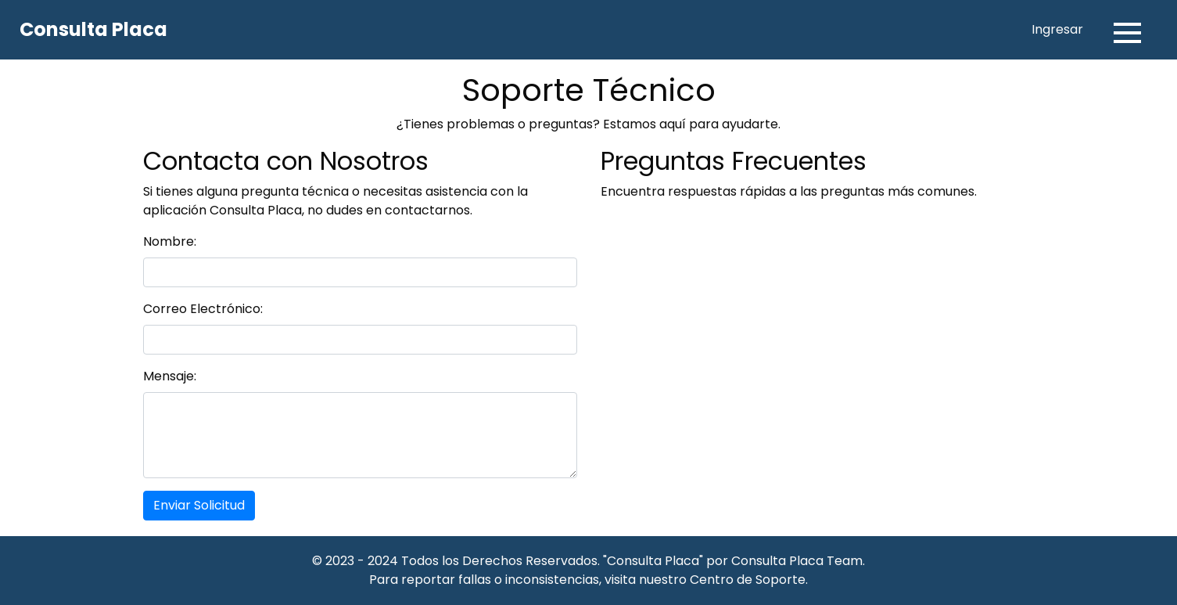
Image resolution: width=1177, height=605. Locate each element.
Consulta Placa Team (797, 561)
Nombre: (169, 241)
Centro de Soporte (748, 580)
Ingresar (1057, 29)
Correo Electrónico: (203, 309)
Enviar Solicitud (199, 505)
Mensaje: (169, 376)
